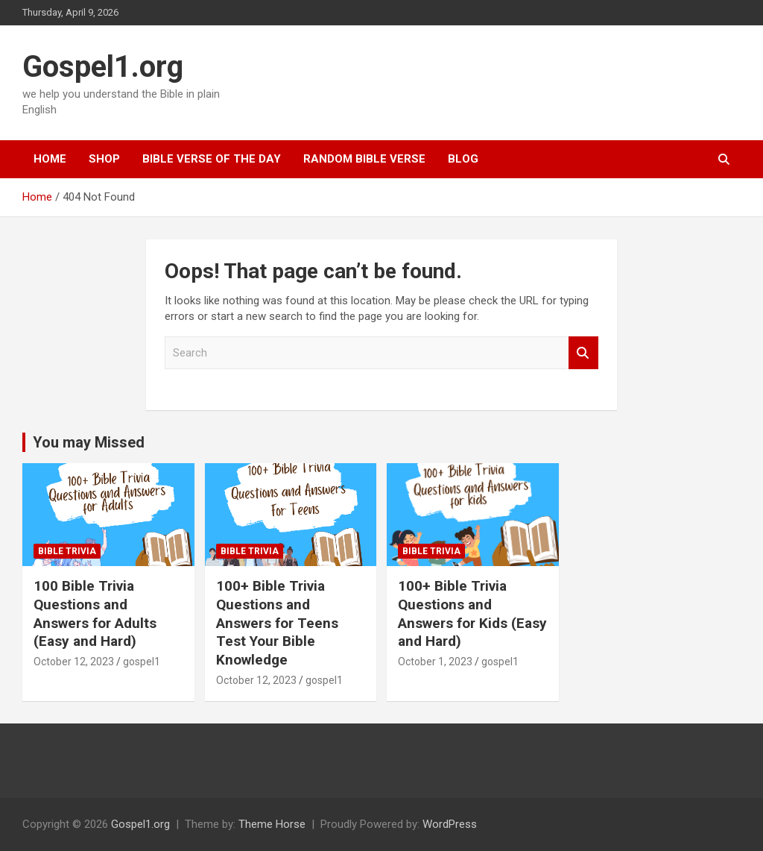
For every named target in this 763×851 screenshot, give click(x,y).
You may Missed (89, 442)
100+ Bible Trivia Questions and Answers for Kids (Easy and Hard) (472, 613)
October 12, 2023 (74, 662)
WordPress (449, 824)
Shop (104, 159)
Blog (463, 159)
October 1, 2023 (435, 662)
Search (583, 353)
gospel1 (141, 662)
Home (50, 159)
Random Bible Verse (364, 159)
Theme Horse (271, 824)
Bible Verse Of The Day (211, 159)
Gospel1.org (102, 66)
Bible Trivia (67, 551)
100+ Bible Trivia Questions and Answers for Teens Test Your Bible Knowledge (277, 622)
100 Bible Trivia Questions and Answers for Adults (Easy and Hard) (95, 613)
